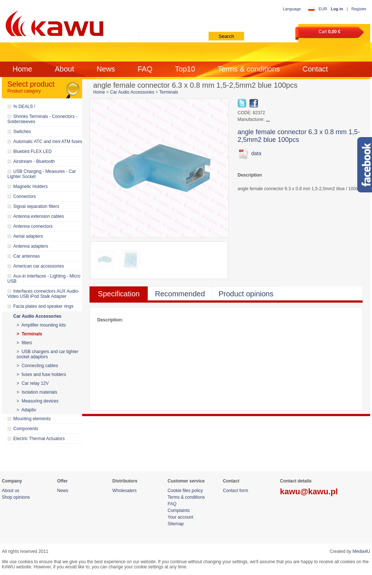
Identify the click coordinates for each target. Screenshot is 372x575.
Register (358, 9)
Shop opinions (16, 497)
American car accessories (38, 266)
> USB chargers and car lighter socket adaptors (47, 354)
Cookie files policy (185, 490)
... (268, 119)
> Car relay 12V (33, 383)
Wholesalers (124, 490)
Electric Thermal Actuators (39, 438)
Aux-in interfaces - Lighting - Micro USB (43, 278)
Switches (22, 131)
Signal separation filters (36, 206)
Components (25, 428)
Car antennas (26, 256)
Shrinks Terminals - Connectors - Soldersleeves (42, 119)
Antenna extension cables (38, 216)
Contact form (235, 490)
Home (22, 69)
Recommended (180, 294)
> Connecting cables (37, 365)
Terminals (168, 92)
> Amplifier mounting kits (41, 325)
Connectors (24, 196)
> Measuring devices (38, 401)
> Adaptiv (26, 409)
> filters (24, 342)
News (105, 69)
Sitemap (176, 523)
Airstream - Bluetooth (34, 161)
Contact (315, 69)
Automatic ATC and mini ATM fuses (47, 141)
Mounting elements (31, 418)
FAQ (145, 69)
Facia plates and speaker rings (43, 306)
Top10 (185, 69)
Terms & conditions (249, 69)
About (64, 69)
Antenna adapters (30, 246)
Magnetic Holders (30, 186)
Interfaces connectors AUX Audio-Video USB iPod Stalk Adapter (43, 294)
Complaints (179, 510)
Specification (119, 294)
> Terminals (29, 334)
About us (10, 490)
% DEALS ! (24, 106)
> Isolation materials (37, 392)
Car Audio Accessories (37, 316)
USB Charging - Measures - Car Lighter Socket (41, 174)
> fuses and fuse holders (41, 374)
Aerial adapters (28, 236)
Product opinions (246, 294)
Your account (180, 517)
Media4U (361, 551)
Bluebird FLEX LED (32, 151)
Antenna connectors (33, 226)
